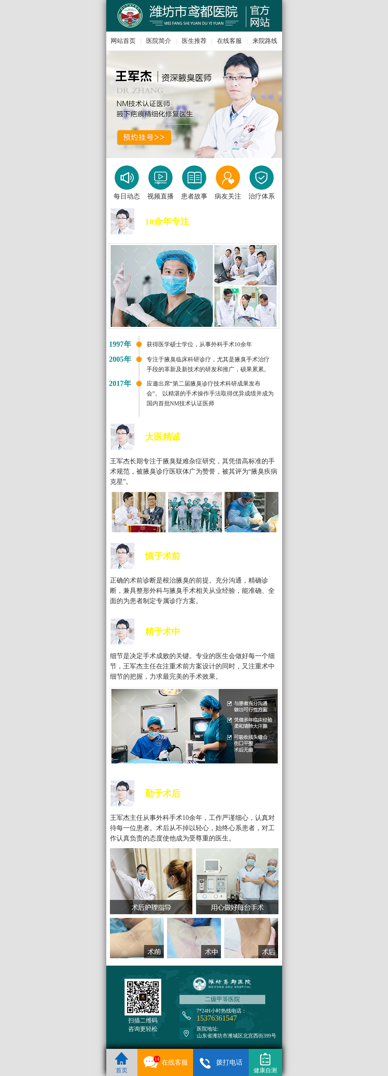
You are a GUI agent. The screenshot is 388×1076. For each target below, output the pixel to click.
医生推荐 (194, 40)
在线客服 (229, 40)
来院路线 (264, 40)
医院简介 (158, 40)
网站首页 (123, 40)
